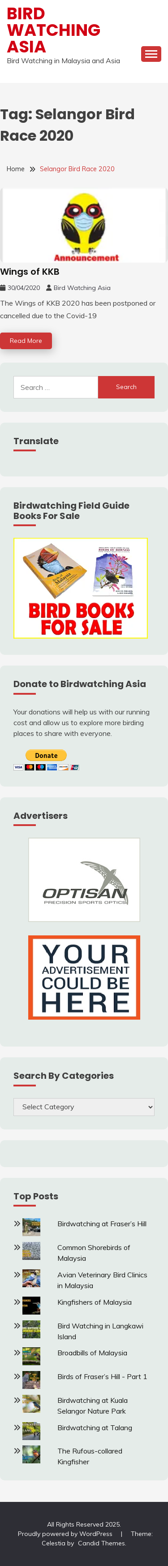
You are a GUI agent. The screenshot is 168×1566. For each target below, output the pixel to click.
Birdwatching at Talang (94, 1427)
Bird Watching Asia (53, 30)
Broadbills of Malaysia (92, 1352)
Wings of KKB (30, 271)
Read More (26, 341)
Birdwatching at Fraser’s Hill (101, 1223)
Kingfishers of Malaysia (94, 1302)
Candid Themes (101, 1543)
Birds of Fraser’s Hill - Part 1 (102, 1376)
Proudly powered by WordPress (66, 1534)
